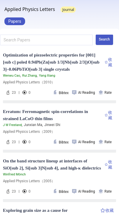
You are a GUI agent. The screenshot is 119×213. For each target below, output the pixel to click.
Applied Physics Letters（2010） (29, 82)
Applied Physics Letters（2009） (29, 132)
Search (104, 39)
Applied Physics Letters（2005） (29, 181)
